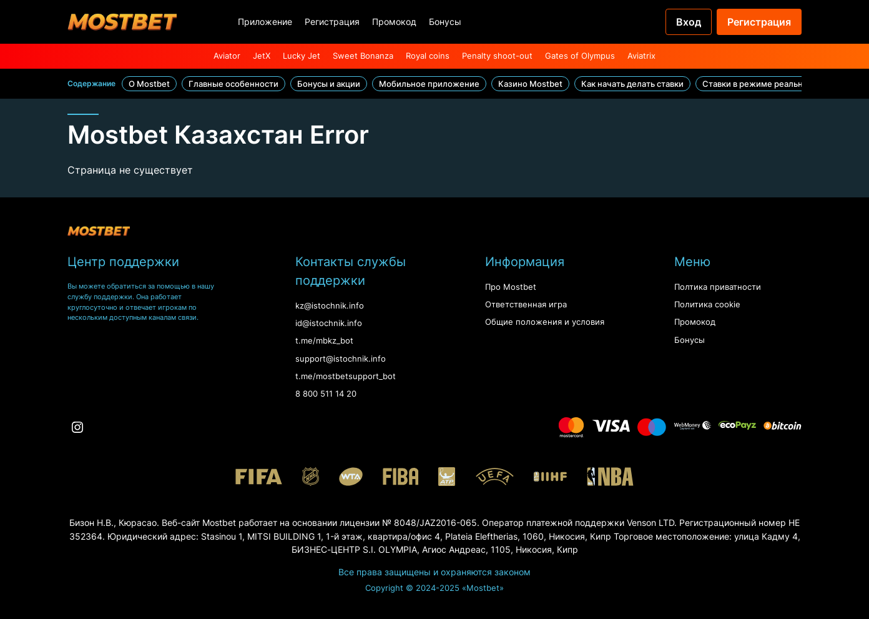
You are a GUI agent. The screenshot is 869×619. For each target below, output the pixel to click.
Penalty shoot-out (497, 56)
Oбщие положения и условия (544, 322)
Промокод (394, 21)
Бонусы (445, 21)
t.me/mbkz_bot (324, 340)
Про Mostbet (510, 287)
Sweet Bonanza (363, 56)
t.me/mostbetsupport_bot (345, 376)
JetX (261, 56)
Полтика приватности (717, 287)
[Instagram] (77, 427)
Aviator (227, 56)
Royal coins (427, 56)
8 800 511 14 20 (325, 394)
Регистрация (332, 21)
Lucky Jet (301, 56)
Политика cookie (707, 304)
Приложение (265, 21)
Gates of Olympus (580, 56)
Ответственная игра (526, 304)
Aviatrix (641, 56)
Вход (688, 22)
